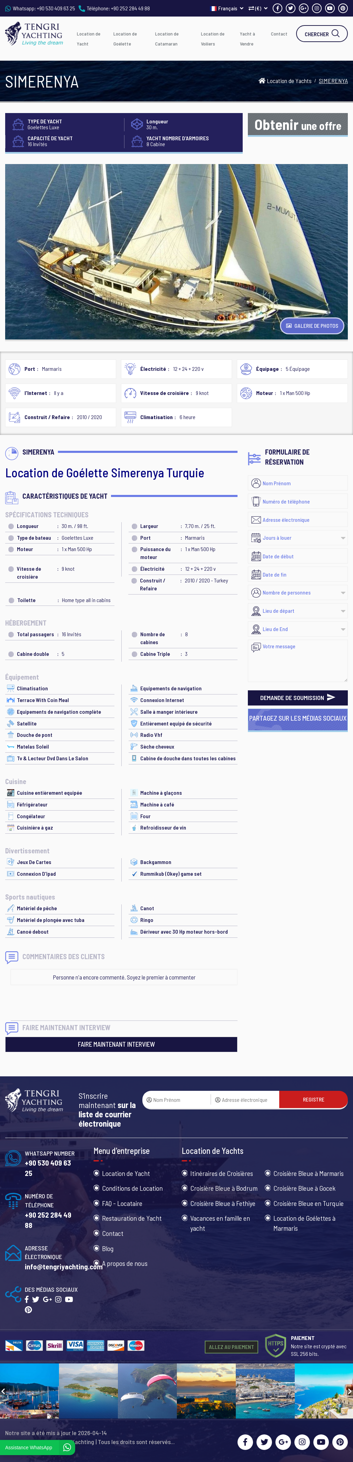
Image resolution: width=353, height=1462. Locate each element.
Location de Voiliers (212, 39)
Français (226, 8)
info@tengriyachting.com (64, 1266)
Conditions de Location (132, 1188)
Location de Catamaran (167, 39)
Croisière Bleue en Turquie (308, 1203)
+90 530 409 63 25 (56, 8)
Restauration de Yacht (132, 1218)
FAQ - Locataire (122, 1203)
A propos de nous (125, 1263)
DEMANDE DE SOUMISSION (297, 697)
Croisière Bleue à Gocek (304, 1188)
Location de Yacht (88, 39)
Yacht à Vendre (247, 39)
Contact (279, 34)
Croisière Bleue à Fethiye (222, 1203)
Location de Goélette (125, 39)
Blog (107, 1248)
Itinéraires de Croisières (221, 1173)
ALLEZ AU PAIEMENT (231, 1346)
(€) (258, 8)
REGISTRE (313, 1099)
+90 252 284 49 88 (130, 8)
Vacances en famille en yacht (220, 1223)
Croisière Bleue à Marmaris (308, 1173)
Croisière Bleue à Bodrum (224, 1188)
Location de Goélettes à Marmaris (304, 1223)
